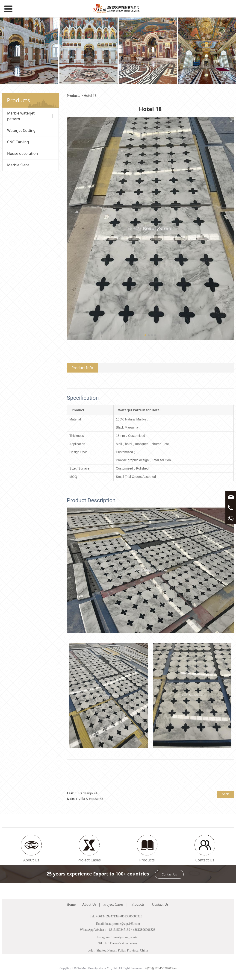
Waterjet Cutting (21, 130)
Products (73, 95)
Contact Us (169, 874)
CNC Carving (18, 141)
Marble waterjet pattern (21, 116)
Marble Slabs (18, 164)
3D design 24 (87, 793)
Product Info (82, 367)
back (225, 794)
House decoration (22, 153)
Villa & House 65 (91, 798)
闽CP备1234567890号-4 (161, 968)
